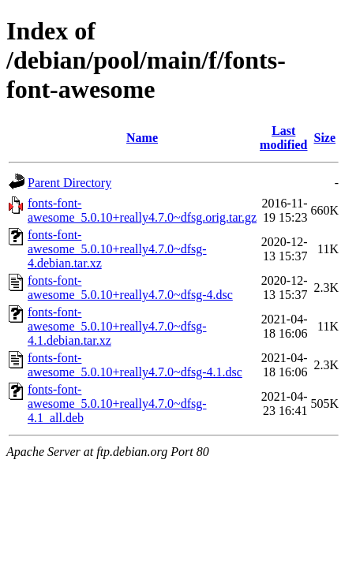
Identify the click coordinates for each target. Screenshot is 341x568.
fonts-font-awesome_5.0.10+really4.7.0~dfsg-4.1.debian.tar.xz (117, 326)
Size (325, 137)
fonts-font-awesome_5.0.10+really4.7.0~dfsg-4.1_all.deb (117, 403)
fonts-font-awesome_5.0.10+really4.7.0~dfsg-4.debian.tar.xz (117, 249)
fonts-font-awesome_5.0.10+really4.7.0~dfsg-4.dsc (130, 287)
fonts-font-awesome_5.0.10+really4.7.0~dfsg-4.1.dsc (135, 365)
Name (142, 137)
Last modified (283, 137)
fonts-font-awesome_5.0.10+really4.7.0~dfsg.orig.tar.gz (142, 210)
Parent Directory (69, 182)
